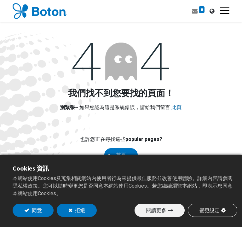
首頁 (121, 155)
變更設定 (209, 210)
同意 (36, 210)
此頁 (176, 107)
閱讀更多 (156, 210)
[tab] (212, 11)
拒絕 (79, 210)
